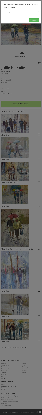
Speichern (34, 20)
